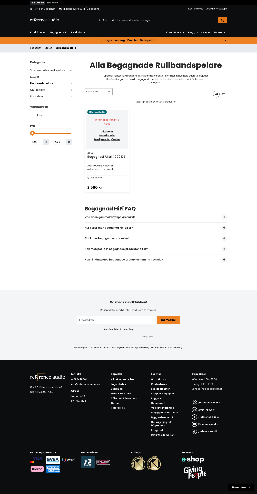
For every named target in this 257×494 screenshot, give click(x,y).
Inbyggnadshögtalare (164, 412)
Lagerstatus (118, 384)
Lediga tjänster (160, 388)
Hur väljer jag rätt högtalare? (161, 423)
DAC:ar (51, 77)
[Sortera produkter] (99, 91)
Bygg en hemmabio (162, 417)
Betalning (117, 388)
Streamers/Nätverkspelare (51, 70)
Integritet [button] (157, 430)
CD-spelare (51, 90)
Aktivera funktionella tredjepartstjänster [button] (107, 135)
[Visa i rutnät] (216, 94)
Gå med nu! (169, 320)
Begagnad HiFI (58, 32)
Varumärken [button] (175, 32)
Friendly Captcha (147, 337)
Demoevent (158, 403)
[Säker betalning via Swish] (68, 459)
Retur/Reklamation (162, 435)
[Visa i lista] (223, 94)
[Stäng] (225, 40)
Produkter (37, 32)
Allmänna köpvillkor (123, 379)
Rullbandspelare (66, 48)
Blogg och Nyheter (199, 32)
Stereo (48, 48)
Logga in (156, 398)
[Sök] (128, 20)
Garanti (115, 403)
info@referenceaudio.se (85, 384)
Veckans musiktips (216, 8)
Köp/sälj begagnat (162, 393)
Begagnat (35, 48)
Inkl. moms (37, 2)
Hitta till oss (158, 379)
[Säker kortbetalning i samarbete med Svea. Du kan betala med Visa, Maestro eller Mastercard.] (37, 459)
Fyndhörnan (78, 32)
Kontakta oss (195, 8)
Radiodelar (51, 96)
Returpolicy (118, 407)
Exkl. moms (52, 2)
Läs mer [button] (219, 32)
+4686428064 (78, 379)
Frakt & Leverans (121, 393)
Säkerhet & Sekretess (124, 398)
